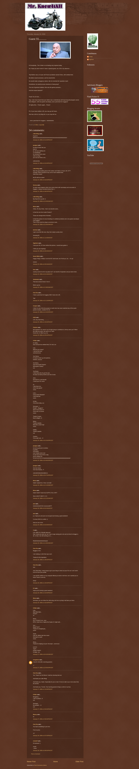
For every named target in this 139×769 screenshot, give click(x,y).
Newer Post (31, 762)
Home (55, 762)
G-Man (35, 340)
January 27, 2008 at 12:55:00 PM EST (43, 667)
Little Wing (36, 133)
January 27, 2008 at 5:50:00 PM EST (43, 719)
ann (34, 503)
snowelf (35, 741)
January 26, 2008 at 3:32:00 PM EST (43, 602)
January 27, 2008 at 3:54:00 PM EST (43, 709)
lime (34, 269)
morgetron (36, 659)
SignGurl (35, 243)
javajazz (35, 145)
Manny (35, 714)
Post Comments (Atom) (40, 765)
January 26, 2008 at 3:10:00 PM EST (43, 593)
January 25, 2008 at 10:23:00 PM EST (43, 440)
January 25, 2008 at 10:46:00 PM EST (43, 460)
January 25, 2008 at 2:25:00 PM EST (43, 322)
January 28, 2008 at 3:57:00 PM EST (43, 735)
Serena (35, 185)
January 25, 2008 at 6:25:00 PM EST (43, 335)
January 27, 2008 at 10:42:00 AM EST (43, 654)
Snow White (36, 256)
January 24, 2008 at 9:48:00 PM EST (43, 191)
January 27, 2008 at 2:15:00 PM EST (43, 689)
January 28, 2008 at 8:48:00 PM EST (43, 750)
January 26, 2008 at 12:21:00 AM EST (43, 498)
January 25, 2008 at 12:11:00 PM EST (43, 300)
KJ (34, 588)
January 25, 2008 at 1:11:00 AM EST (42, 237)
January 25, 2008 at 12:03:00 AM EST (43, 201)
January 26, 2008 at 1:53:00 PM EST (43, 583)
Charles (35, 327)
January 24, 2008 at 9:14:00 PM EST (43, 140)
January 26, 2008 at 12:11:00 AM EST (43, 485)
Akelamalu (36, 279)
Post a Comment (35, 754)
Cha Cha (35, 292)
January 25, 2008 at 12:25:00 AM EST (43, 224)
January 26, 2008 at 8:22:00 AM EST (42, 508)
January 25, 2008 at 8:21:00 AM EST (42, 274)
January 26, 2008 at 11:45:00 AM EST (43, 543)
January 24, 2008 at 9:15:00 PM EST (43, 163)
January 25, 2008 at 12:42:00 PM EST (43, 312)
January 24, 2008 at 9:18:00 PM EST (43, 180)
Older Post (79, 762)
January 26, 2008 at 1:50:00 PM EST (43, 559)
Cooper (35, 306)
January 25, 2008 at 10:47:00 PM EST (43, 475)
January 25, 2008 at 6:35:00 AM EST (42, 264)
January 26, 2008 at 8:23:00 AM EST (42, 524)
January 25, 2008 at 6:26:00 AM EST (42, 251)
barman (35, 230)
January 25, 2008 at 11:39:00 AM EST (43, 287)
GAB (34, 317)
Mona (34, 206)
